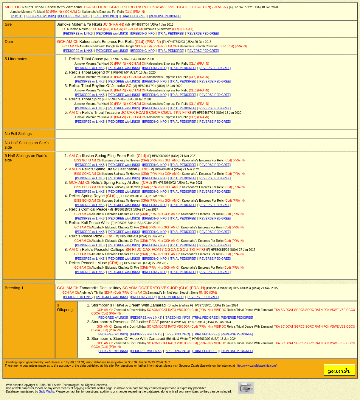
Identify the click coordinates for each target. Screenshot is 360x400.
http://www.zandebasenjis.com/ (256, 365)
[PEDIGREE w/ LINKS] (41, 16)
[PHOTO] (17, 16)
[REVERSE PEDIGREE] (165, 16)
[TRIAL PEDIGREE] (133, 16)
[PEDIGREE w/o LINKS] (74, 16)
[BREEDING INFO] (105, 16)
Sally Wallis (46, 391)
